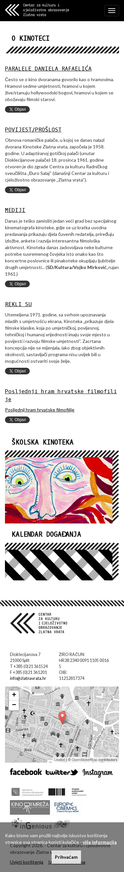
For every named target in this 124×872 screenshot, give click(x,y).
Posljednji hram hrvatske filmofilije (39, 409)
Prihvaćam (66, 857)
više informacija (100, 842)
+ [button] (14, 695)
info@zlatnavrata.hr (28, 678)
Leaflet (59, 760)
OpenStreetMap (85, 760)
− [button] (14, 705)
